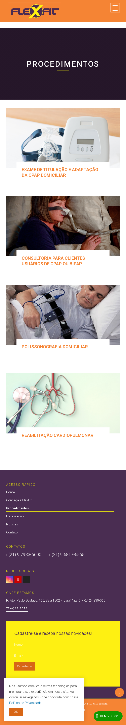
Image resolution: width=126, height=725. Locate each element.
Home (10, 492)
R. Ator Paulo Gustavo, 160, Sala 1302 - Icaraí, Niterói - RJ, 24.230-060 (55, 600)
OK (16, 711)
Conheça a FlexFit (19, 500)
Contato (12, 532)
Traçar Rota (17, 608)
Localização (15, 516)
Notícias (12, 524)
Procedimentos (60, 509)
